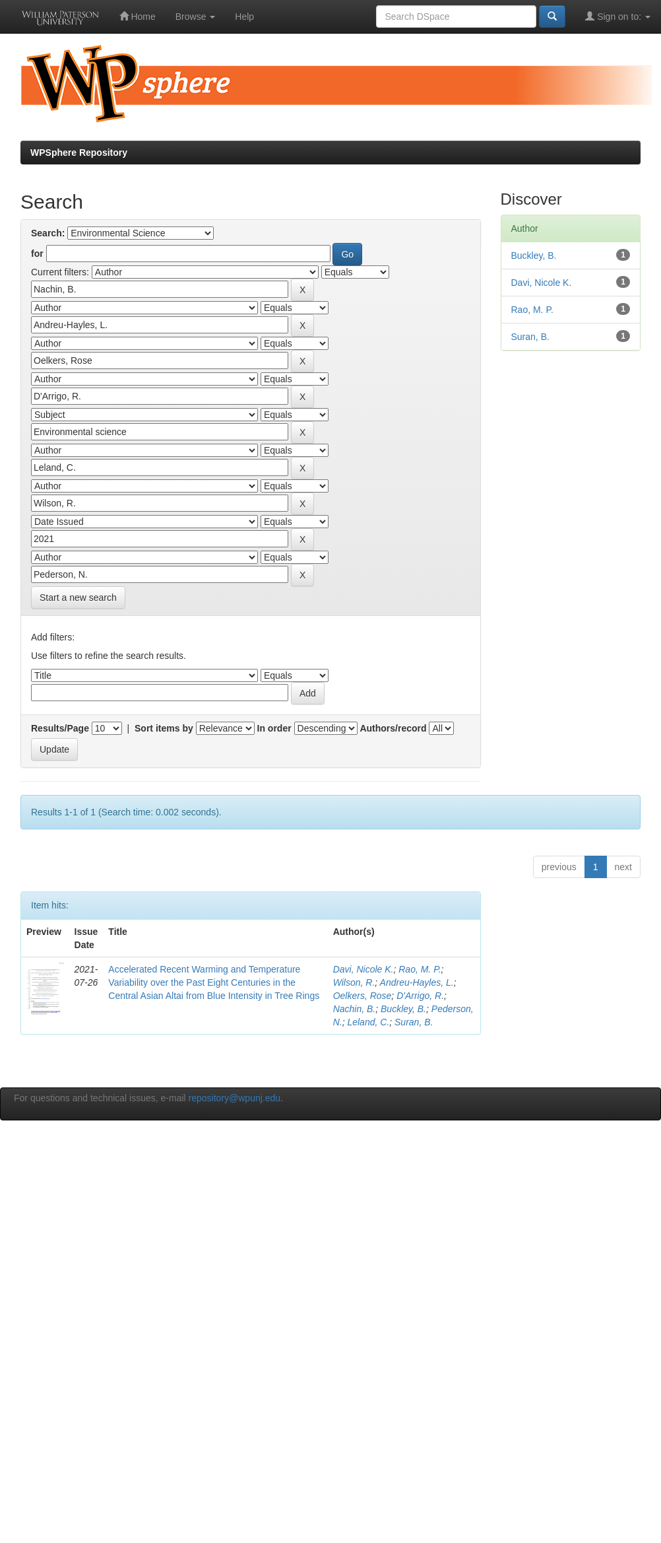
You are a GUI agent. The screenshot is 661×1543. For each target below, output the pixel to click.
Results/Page (60, 728)
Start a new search (78, 597)
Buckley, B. (403, 1009)
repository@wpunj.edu (235, 1098)
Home (137, 16)
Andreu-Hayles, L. (417, 982)
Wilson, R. (354, 982)
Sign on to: (617, 16)
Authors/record (393, 728)
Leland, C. (368, 1022)
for (37, 253)
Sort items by (164, 728)
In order (274, 728)
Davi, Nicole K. (363, 969)
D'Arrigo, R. (420, 995)
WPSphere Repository (78, 152)
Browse (195, 16)
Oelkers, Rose (362, 995)
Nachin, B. (354, 1009)
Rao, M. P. (419, 969)
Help (244, 16)
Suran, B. (413, 1022)
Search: (48, 233)
